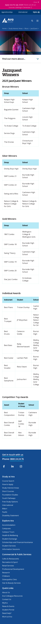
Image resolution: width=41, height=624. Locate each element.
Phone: (5, 459)
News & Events (8, 606)
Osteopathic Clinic (9, 579)
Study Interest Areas (16, 28)
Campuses (6, 528)
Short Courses (8, 491)
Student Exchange (9, 539)
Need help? (6, 613)
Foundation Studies (10, 495)
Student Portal (8, 610)
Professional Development (13, 569)
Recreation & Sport (10, 562)
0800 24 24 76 (17, 459)
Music (27, 28)
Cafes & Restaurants (10, 559)
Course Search (8, 481)
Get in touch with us (12, 454)
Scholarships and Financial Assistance (17, 542)
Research (6, 572)
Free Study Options (10, 501)
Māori (4, 508)
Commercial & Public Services (16, 554)
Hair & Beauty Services (11, 583)
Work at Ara (7, 616)
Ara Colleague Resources (12, 596)
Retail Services (8, 565)
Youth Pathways (8, 498)
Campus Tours (8, 532)
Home (4, 28)
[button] (20, 58)
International (22, 12)
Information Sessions (11, 549)
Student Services (9, 546)
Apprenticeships (7, 12)
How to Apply (7, 484)
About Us (6, 592)
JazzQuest (34, 28)
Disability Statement (10, 515)
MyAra (36, 12)
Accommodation (8, 525)
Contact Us (6, 599)
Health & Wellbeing (10, 535)
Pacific (4, 512)
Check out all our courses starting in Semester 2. (20, 6)
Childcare (6, 576)
